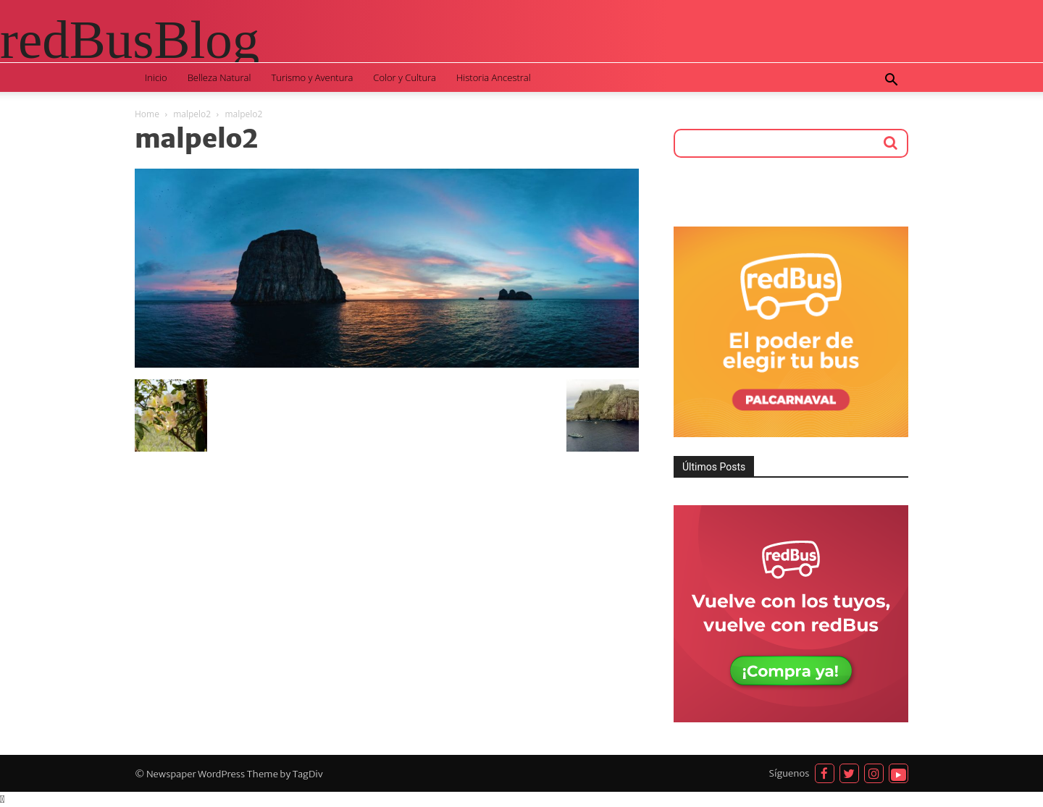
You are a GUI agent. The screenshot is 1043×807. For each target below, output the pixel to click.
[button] (891, 81)
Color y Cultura (404, 77)
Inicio (156, 77)
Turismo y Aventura (312, 77)
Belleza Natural (219, 77)
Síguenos (789, 773)
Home (147, 114)
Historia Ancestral (493, 77)
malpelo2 (192, 114)
